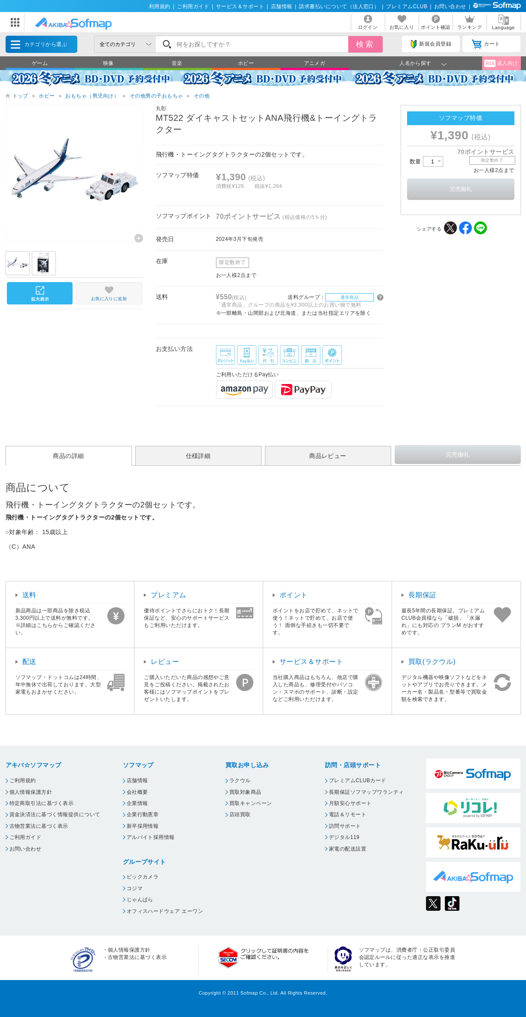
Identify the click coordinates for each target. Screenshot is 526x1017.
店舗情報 (281, 6)
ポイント (294, 595)
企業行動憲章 (143, 814)
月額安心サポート (350, 803)
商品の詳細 (68, 455)
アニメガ (314, 63)
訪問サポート (345, 826)
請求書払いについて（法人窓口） (339, 6)
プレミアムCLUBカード (357, 780)
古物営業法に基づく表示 (38, 826)
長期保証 (422, 595)
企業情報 (137, 803)
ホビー (246, 63)
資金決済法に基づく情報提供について (54, 814)
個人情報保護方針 (30, 792)
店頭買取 (240, 814)
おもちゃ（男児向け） (92, 96)
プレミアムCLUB (406, 6)
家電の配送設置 (347, 849)
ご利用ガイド (193, 6)
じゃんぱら (140, 900)
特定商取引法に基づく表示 (41, 803)
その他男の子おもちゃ (156, 96)
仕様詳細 (198, 455)
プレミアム (168, 595)
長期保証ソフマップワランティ (366, 792)
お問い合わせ (450, 6)
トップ (20, 96)
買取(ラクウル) (432, 661)
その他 (202, 96)
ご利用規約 (22, 780)
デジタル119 (344, 837)
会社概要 (137, 792)
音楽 (177, 63)
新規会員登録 (431, 44)
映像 (108, 63)
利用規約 (159, 6)
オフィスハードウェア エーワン (165, 911)
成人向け (501, 63)
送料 (29, 595)
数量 (426, 161)
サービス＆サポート (240, 6)
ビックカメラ (143, 877)
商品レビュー (328, 455)
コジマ (135, 888)
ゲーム (40, 63)
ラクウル (240, 780)
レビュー (165, 661)
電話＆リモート (347, 814)
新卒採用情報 (143, 826)
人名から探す (415, 63)
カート (486, 44)
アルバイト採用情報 (151, 837)
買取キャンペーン (250, 803)
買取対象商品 (245, 792)
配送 (29, 661)
